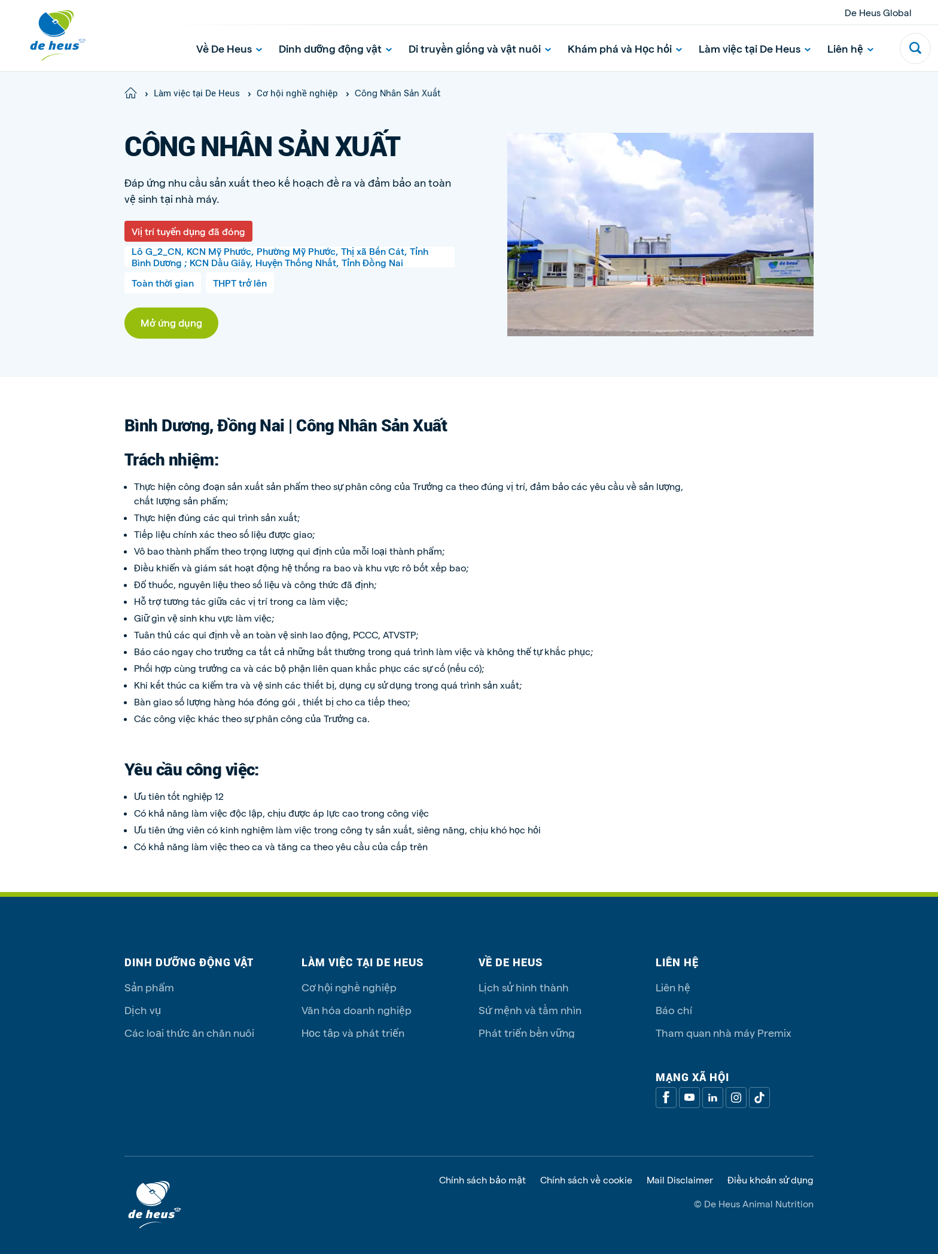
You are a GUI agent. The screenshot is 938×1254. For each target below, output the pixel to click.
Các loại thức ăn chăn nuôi (189, 1032)
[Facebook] (666, 1097)
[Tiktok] (759, 1097)
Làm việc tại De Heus (755, 48)
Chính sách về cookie (586, 1180)
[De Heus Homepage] (49, 35)
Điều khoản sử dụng (770, 1180)
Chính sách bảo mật (482, 1180)
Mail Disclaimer (680, 1180)
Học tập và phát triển (353, 1032)
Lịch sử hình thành (524, 987)
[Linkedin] (712, 1097)
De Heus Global (878, 12)
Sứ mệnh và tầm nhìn (530, 1009)
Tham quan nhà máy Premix (723, 1032)
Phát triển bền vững (527, 1032)
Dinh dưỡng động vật (335, 48)
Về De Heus (229, 48)
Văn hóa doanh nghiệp (357, 1009)
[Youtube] (689, 1097)
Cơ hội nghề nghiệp (349, 987)
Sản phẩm (149, 987)
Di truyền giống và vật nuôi (480, 48)
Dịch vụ (142, 1009)
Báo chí (674, 1009)
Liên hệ (850, 48)
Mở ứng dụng (171, 322)
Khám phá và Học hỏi (625, 48)
